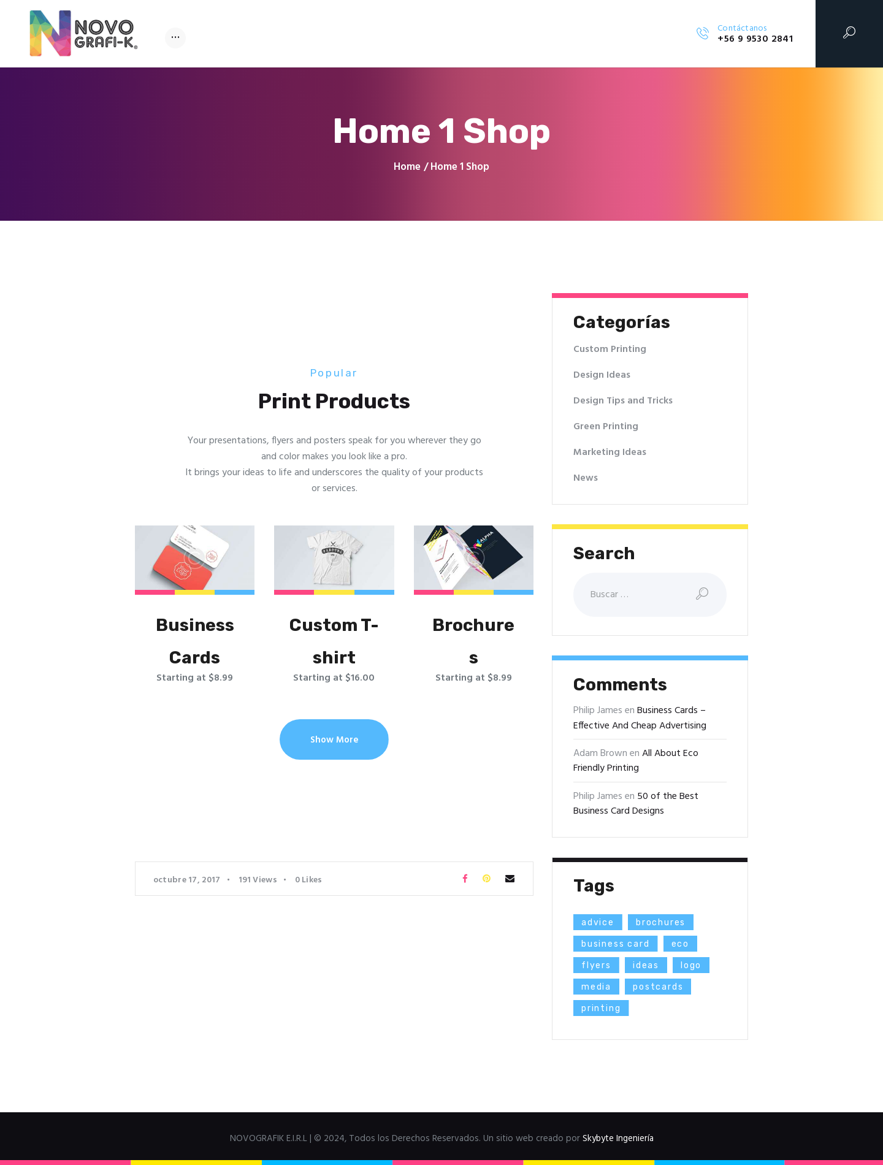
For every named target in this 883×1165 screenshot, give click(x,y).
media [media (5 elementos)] (596, 987)
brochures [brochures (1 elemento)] (661, 922)
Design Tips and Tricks (623, 401)
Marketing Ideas (609, 452)
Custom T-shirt (334, 641)
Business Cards (195, 641)
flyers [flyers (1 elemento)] (596, 965)
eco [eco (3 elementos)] (682, 944)
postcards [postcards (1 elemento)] (659, 987)
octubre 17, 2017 (187, 881)
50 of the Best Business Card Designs (635, 804)
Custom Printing (609, 349)
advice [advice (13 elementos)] (598, 922)
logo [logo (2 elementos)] (692, 965)
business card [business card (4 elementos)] (616, 944)
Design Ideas (601, 375)
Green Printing (605, 427)
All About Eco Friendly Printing (635, 761)
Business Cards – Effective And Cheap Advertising (639, 718)
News (585, 478)
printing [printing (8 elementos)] (601, 1008)
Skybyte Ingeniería (618, 1138)
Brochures (473, 641)
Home (407, 167)
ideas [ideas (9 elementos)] (646, 965)
